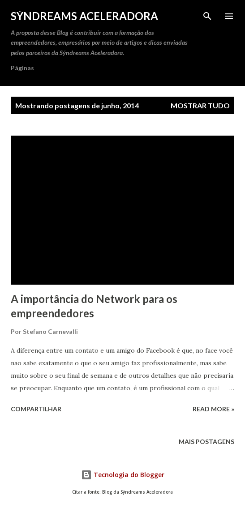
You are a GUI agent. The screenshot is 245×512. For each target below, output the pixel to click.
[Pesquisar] (207, 16)
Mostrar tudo (200, 105)
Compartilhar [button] (36, 409)
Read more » (213, 409)
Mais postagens (206, 441)
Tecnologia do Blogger (122, 474)
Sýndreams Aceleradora (84, 15)
